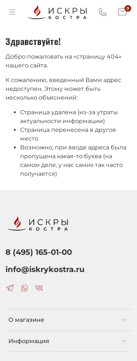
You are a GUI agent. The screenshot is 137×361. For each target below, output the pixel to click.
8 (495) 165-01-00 (38, 252)
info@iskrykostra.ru (44, 269)
